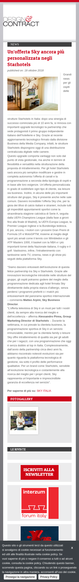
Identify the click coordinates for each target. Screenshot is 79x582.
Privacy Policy (48, 576)
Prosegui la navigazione (20, 576)
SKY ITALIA (44, 390)
